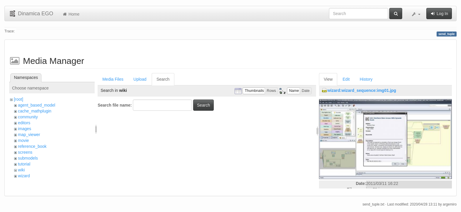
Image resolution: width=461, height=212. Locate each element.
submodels (28, 158)
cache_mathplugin (34, 111)
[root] (18, 99)
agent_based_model (36, 105)
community (28, 117)
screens (25, 152)
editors (24, 122)
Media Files (112, 79)
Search (162, 79)
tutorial (24, 164)
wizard (24, 175)
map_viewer (29, 134)
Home (70, 14)
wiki (21, 170)
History (366, 79)
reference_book (32, 146)
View (328, 79)
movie (23, 140)
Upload (139, 79)
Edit (346, 79)
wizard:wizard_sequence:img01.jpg (361, 90)
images (24, 128)
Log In (439, 13)
